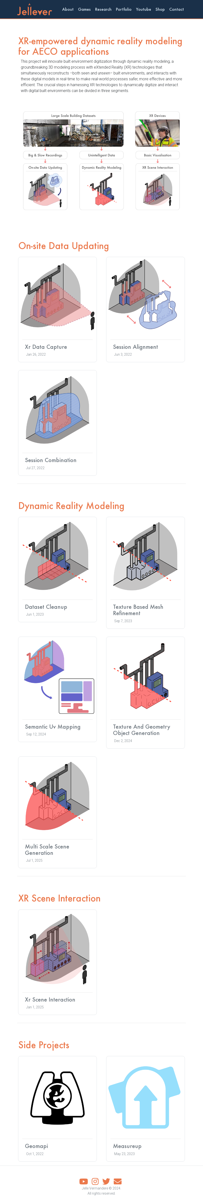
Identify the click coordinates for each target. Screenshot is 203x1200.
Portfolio (124, 9)
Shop (160, 9)
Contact (176, 9)
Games (84, 9)
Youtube (143, 9)
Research (103, 9)
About (68, 9)
